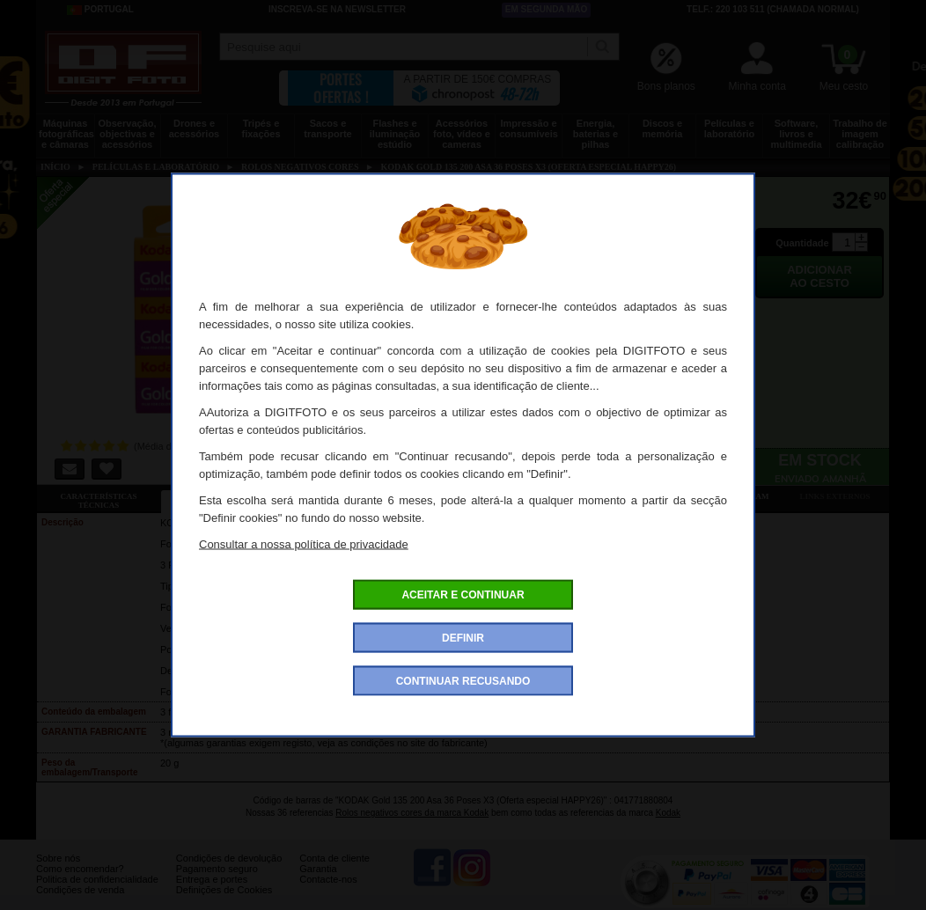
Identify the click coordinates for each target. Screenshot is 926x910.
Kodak (668, 813)
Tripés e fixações (260, 128)
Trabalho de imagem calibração (860, 134)
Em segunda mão (546, 9)
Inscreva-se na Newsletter (337, 9)
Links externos (835, 496)
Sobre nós (58, 871)
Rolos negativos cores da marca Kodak (412, 813)
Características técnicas (98, 501)
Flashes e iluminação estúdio (395, 134)
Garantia (317, 882)
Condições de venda (80, 903)
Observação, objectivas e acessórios (127, 134)
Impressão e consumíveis (528, 128)
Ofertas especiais (346, 496)
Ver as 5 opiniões (594, 496)
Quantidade (802, 243)
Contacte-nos (327, 892)
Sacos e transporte (327, 128)
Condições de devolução (229, 871)
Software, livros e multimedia (795, 134)
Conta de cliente (334, 871)
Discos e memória (663, 128)
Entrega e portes (211, 892)
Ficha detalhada (222, 496)
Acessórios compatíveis (470, 496)
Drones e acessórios (194, 128)
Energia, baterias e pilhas (595, 134)
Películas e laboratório (729, 128)
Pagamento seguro (217, 882)
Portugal (100, 9)
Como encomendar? (80, 882)
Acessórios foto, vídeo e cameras (461, 134)
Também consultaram (718, 496)
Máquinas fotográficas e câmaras (66, 134)
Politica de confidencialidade (97, 892)
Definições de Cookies (224, 903)
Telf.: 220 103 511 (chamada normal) (773, 9)
